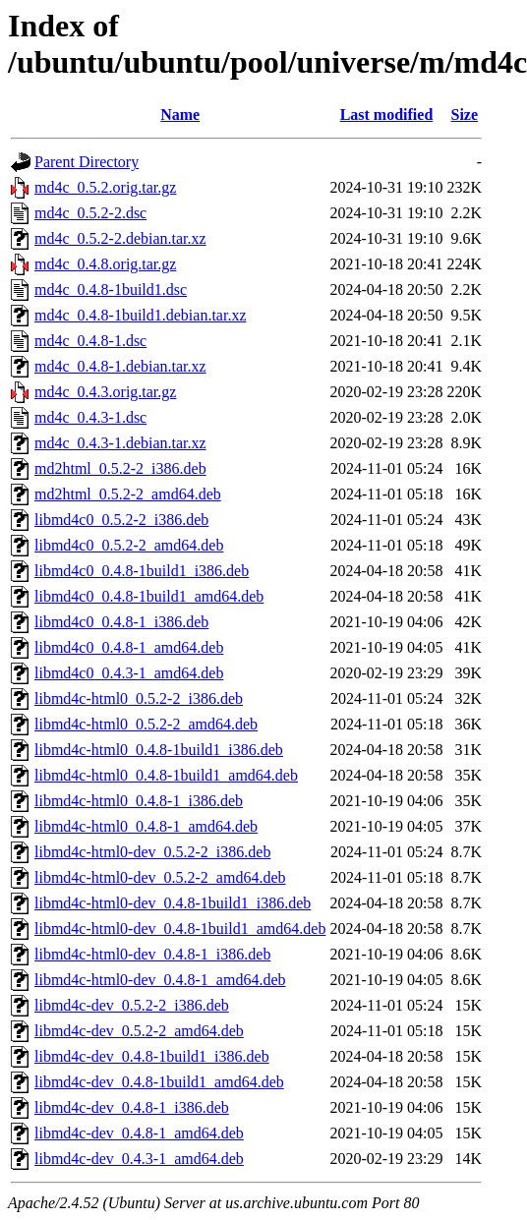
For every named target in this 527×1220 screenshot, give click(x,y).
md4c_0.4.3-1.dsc (90, 417)
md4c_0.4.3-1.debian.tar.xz (120, 443)
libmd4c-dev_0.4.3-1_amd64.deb (139, 1158)
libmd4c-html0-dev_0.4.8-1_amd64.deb (160, 979)
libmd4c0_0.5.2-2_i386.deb (121, 519)
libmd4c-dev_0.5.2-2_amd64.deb (139, 1030)
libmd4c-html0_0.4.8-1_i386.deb (138, 800)
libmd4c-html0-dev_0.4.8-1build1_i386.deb (172, 903)
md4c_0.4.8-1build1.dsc (110, 289)
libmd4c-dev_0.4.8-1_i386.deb (131, 1107)
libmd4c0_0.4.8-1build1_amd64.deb (149, 596)
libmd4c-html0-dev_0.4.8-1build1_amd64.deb (179, 928)
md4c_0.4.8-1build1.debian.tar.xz (140, 315)
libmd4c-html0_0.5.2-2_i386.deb (138, 698)
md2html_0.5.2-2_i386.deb (120, 468)
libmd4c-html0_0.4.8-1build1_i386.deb (158, 749)
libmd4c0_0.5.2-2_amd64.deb (128, 545)
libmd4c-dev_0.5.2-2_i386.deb (131, 1005)
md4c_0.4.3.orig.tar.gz (105, 391)
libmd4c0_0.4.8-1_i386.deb (121, 621)
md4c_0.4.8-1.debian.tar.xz (120, 366)
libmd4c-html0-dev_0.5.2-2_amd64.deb (160, 877)
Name (180, 114)
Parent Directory (86, 161)
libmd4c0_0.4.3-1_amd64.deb (128, 673)
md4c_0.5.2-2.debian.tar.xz (120, 238)
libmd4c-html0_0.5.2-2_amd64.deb (146, 724)
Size (465, 114)
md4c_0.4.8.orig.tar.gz (105, 264)
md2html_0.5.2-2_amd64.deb (127, 494)
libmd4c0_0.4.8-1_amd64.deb (128, 647)
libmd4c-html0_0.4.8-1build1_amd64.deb (166, 775)
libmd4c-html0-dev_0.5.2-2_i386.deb (152, 851)
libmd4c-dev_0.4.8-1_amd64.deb (139, 1133)
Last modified (387, 114)
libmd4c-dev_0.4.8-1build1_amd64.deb (159, 1082)
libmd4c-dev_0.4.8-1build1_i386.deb (151, 1056)
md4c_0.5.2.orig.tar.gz (105, 187)
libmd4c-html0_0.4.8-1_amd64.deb (146, 826)
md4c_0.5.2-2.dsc (90, 212)
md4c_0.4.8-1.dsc (90, 340)
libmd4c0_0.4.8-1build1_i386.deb (141, 570)
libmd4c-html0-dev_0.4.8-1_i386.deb (152, 954)
